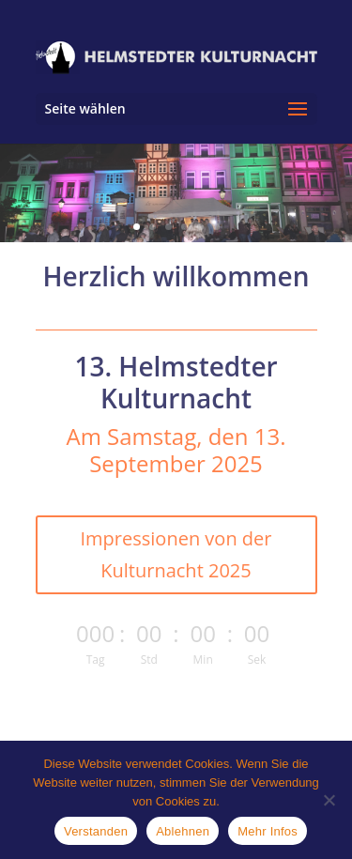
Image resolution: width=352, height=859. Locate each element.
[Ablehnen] (328, 799)
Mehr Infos (267, 831)
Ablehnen (182, 831)
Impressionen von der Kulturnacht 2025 (176, 554)
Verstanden (96, 831)
